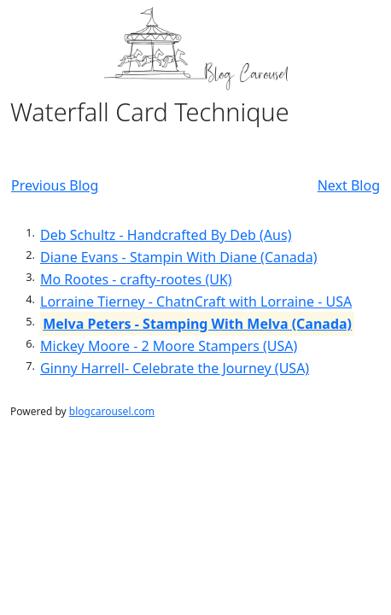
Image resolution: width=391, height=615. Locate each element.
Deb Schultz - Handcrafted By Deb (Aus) (165, 235)
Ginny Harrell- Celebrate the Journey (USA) (174, 368)
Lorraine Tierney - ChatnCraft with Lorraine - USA (196, 301)
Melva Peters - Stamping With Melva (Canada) (197, 323)
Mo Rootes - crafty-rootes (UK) (136, 279)
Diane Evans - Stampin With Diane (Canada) (178, 257)
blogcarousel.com (112, 411)
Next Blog (349, 185)
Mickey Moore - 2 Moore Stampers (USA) (168, 346)
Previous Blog (54, 185)
